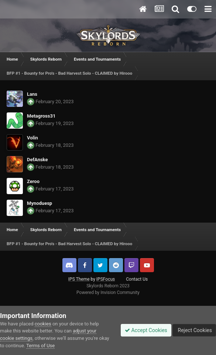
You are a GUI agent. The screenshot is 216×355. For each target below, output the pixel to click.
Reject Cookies (194, 330)
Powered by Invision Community (108, 292)
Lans (32, 94)
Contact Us (137, 279)
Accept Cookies (146, 330)
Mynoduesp (39, 203)
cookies (43, 324)
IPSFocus (105, 279)
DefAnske (37, 159)
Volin (32, 138)
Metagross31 (41, 116)
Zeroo (33, 181)
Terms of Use (40, 345)
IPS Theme (79, 279)
